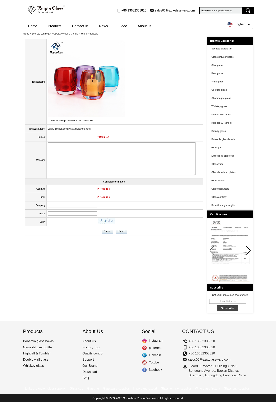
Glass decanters (220, 188)
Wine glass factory (207, 388)
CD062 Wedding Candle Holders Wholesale (70, 120)
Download (89, 372)
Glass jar (216, 147)
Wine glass (217, 81)
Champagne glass (221, 98)
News (103, 26)
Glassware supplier (116, 388)
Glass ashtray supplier (176, 388)
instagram (144, 340)
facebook (144, 369)
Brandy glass (218, 131)
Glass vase (217, 164)
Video (122, 26)
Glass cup (76, 388)
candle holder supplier (51, 388)
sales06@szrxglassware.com (175, 10)
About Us (89, 341)
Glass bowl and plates (223, 172)
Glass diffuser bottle (222, 57)
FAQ (85, 378)
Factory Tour (91, 347)
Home (32, 26)
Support (88, 359)
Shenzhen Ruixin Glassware (141, 398)
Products (54, 26)
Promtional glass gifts (223, 205)
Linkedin (144, 355)
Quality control (92, 353)
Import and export (145, 388)
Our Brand (89, 365)
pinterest (144, 347)
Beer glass (217, 73)
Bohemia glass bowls (223, 139)
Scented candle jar (41, 33)
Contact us (80, 26)
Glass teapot (218, 180)
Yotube (144, 362)
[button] (248, 250)
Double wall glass (221, 114)
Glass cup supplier (236, 388)
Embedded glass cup (222, 156)
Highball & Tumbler (221, 123)
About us (144, 26)
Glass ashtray (219, 197)
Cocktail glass (219, 90)
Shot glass (217, 65)
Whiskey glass (219, 106)
